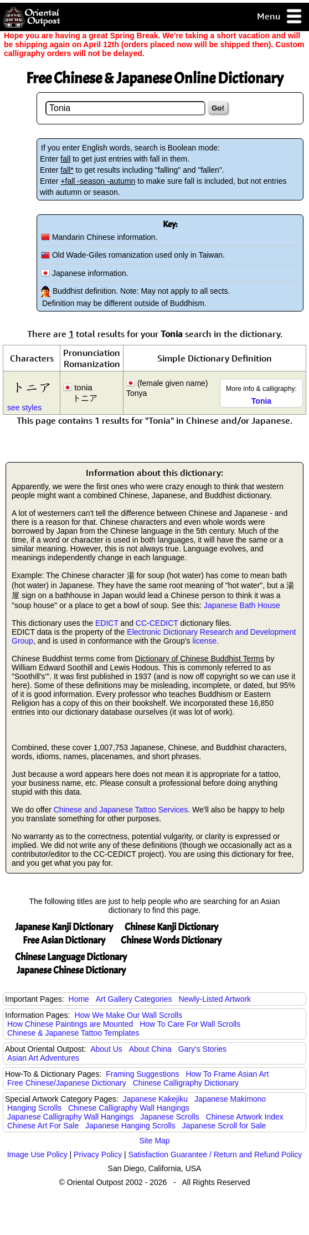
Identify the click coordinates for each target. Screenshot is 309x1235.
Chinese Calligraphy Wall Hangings (128, 1107)
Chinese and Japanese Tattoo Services (121, 809)
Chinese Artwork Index (245, 1116)
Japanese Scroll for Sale (224, 1125)
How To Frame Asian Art (227, 1074)
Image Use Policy (37, 1154)
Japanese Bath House (242, 605)
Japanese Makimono (230, 1099)
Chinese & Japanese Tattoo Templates (73, 1032)
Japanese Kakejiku (155, 1099)
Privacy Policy (98, 1154)
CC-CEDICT (157, 623)
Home (79, 999)
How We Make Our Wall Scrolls (128, 1015)
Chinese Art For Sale (43, 1125)
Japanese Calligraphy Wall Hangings (70, 1116)
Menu (280, 17)
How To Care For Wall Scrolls (190, 1024)
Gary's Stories (202, 1049)
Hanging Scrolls (34, 1107)
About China (150, 1049)
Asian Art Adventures (43, 1057)
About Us (106, 1049)
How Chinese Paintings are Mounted (70, 1024)
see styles (24, 407)
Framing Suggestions (142, 1074)
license (204, 640)
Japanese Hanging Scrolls (130, 1125)
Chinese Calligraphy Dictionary (186, 1082)
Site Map (154, 1140)
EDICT (107, 623)
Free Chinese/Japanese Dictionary (66, 1082)
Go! (218, 108)
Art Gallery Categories (134, 999)
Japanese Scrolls (169, 1116)
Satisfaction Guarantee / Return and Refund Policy (215, 1154)
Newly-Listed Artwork (214, 999)
